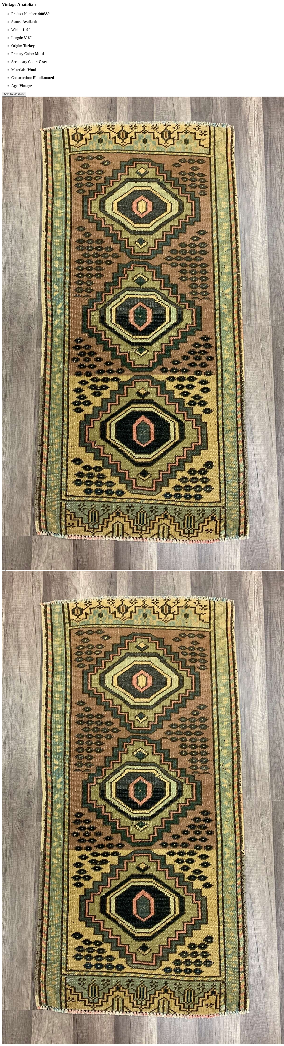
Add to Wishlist (14, 94)
